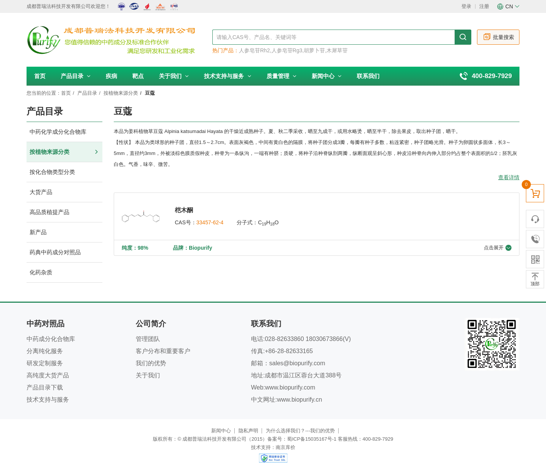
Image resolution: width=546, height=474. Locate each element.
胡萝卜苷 (314, 50)
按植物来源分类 (121, 93)
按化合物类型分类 (64, 172)
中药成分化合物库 (51, 339)
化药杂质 (64, 272)
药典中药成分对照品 (64, 252)
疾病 (111, 76)
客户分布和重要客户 (163, 351)
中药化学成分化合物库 (64, 132)
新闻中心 (327, 76)
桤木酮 (184, 210)
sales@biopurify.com (297, 363)
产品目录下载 (45, 387)
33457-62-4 (210, 222)
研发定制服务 (45, 363)
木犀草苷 (337, 50)
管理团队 (148, 339)
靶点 (138, 76)
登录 (466, 6)
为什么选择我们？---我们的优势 (300, 430)
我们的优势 (151, 363)
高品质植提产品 (64, 212)
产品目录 (76, 76)
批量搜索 (498, 37)
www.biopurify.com (290, 387)
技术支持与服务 (227, 76)
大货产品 (64, 192)
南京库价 (285, 447)
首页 (40, 76)
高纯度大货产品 (48, 375)
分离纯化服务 (45, 351)
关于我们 (174, 76)
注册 (484, 6)
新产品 (64, 232)
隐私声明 (248, 430)
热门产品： (225, 50)
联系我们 (368, 76)
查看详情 (508, 177)
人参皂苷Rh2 (254, 50)
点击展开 (497, 248)
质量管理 (282, 76)
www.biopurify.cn (299, 399)
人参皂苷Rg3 (287, 50)
